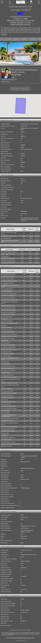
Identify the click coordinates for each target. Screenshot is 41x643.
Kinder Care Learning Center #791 (9, 323)
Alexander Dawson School (7, 391)
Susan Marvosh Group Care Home (9, 300)
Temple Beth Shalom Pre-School (9, 383)
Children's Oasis (5, 433)
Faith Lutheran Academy (7, 395)
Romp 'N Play (4, 399)
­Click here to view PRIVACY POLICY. (9, 635)
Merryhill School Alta (6, 439)
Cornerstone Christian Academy (9, 377)
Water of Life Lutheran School (8, 310)
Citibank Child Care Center (7, 332)
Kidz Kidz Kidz (4, 340)
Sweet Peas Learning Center (8, 368)
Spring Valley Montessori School (9, 334)
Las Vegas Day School (6, 351)
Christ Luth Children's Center (8, 442)
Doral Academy (4, 256)
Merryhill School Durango (7, 276)
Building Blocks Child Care (7, 283)
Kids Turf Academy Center (7, 278)
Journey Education (5, 343)
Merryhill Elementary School (8, 274)
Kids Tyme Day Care (6, 404)
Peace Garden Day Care (6, 291)
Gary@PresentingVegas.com (9, 79)
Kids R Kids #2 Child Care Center (9, 336)
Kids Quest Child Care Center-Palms (10, 418)
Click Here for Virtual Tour (20, 89)
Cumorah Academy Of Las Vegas (9, 408)
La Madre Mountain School (7, 375)
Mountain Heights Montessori (8, 402)
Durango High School (6, 238)
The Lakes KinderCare (6, 327)
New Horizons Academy (7, 388)
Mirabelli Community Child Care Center (10, 444)
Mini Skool (3, 325)
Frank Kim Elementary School (8, 236)
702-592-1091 (24, 126)
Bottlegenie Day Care (6, 356)
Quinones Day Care (5, 410)
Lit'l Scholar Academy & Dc (7, 353)
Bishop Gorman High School (8, 345)
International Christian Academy (9, 426)
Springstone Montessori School (9, 349)
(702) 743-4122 (6, 82)
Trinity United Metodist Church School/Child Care (8, 415)
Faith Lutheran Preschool (7, 421)
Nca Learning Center (6, 364)
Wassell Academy (5, 412)
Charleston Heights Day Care (8, 429)
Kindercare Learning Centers (8, 366)
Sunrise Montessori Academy (8, 431)
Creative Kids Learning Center (8, 312)
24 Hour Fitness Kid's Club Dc (8, 406)
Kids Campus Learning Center (8, 295)
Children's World (5, 362)
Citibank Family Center (6, 329)
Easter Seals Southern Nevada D (9, 393)
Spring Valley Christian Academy (9, 281)
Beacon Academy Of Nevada (8, 254)
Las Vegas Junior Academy (7, 397)
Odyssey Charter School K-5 (8, 258)
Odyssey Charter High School (8, 260)
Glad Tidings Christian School (8, 308)
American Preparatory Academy (9, 252)
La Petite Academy (5, 372)
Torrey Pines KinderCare (7, 321)
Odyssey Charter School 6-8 (7, 262)
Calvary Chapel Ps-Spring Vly (8, 297)
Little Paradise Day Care (7, 289)
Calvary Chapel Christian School (9, 293)
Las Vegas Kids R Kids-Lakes (8, 314)
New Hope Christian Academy (8, 370)
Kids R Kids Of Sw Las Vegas (7, 338)
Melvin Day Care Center (6, 446)
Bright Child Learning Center (8, 305)
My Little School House (6, 316)
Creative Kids (4, 319)
